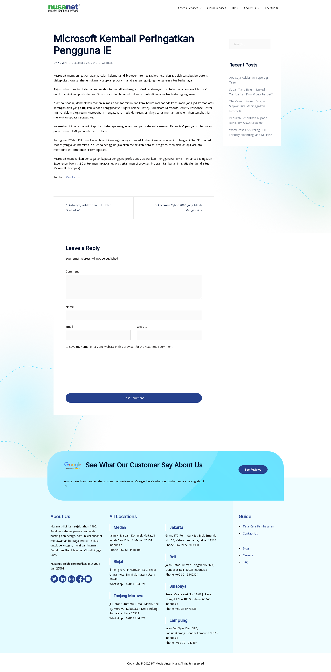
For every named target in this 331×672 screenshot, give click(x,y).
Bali (172, 555)
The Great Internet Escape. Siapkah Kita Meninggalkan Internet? (246, 100)
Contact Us (250, 532)
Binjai (118, 560)
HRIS (235, 8)
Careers (248, 553)
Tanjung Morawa (129, 594)
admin (62, 63)
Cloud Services (216, 8)
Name (70, 306)
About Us (250, 8)
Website (142, 326)
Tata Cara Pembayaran (258, 525)
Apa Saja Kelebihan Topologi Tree (251, 77)
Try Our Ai (271, 8)
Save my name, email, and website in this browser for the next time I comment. (121, 346)
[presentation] (82, 370)
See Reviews (253, 468)
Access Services (188, 8)
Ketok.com (73, 177)
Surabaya (178, 584)
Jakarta (176, 526)
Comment (72, 271)
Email (69, 326)
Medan (120, 526)
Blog (246, 546)
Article (107, 63)
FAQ (245, 560)
